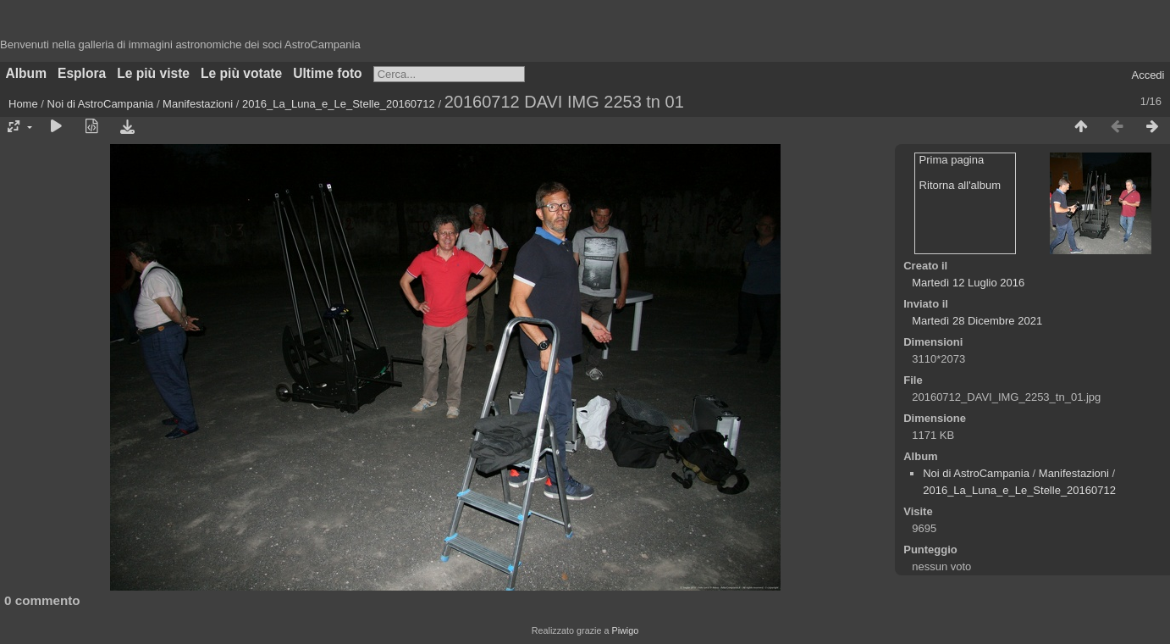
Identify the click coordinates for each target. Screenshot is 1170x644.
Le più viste (153, 73)
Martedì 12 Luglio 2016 (968, 282)
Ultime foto (327, 73)
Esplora (82, 73)
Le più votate (241, 73)
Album (26, 73)
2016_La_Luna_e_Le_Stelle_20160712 (338, 103)
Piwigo (624, 630)
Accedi (1147, 75)
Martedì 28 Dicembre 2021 (977, 320)
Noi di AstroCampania (100, 103)
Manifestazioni (198, 103)
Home (23, 103)
